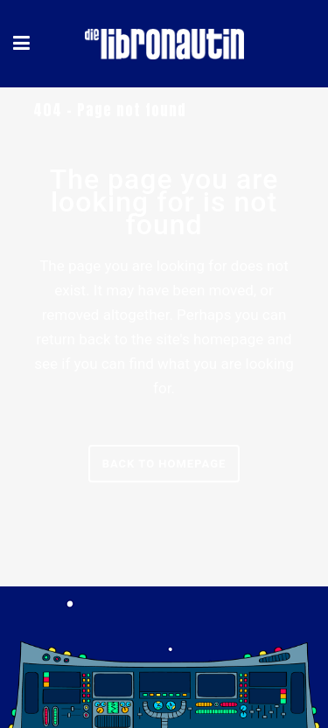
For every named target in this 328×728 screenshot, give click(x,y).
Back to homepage (164, 463)
